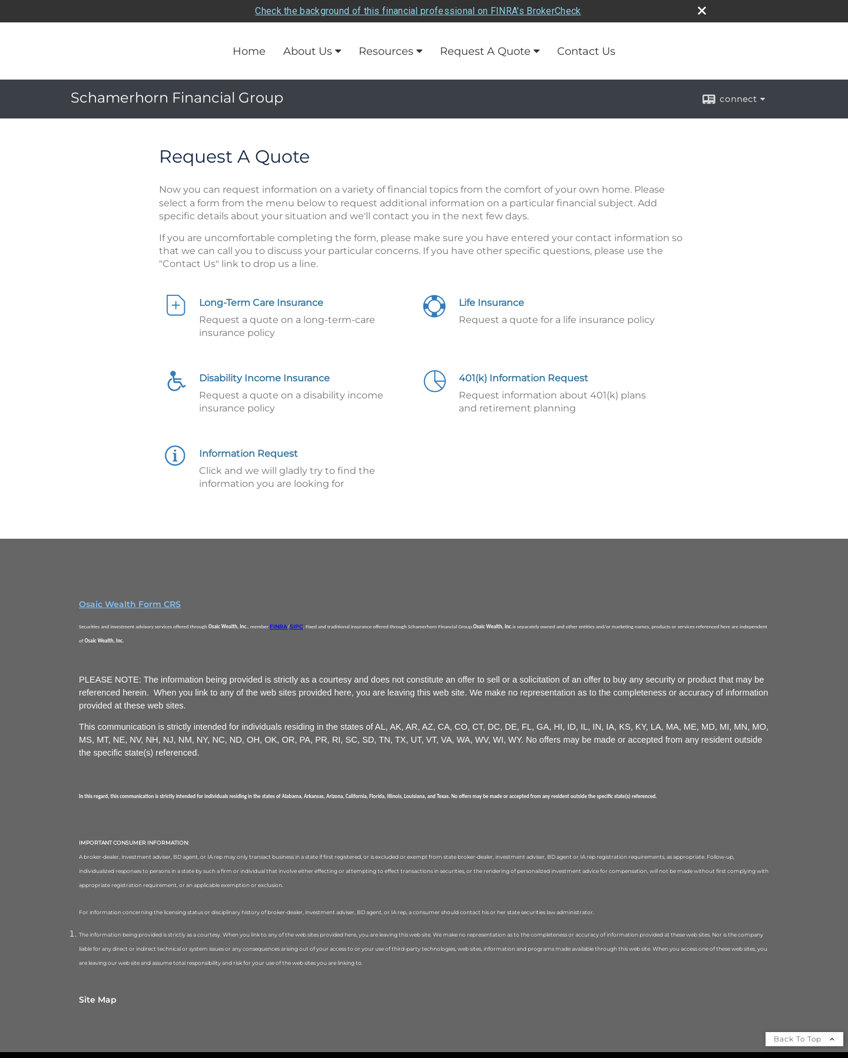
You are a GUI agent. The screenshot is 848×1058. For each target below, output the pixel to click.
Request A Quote (485, 51)
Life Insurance (491, 302)
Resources (386, 51)
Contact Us (586, 51)
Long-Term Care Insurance (261, 302)
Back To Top (804, 1038)
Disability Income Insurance (264, 378)
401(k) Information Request (523, 378)
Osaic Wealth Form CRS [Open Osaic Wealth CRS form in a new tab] (130, 604)
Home (249, 51)
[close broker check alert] (702, 10)
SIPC (296, 626)
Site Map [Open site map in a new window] (98, 999)
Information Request (248, 453)
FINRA (278, 626)
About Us (307, 51)
